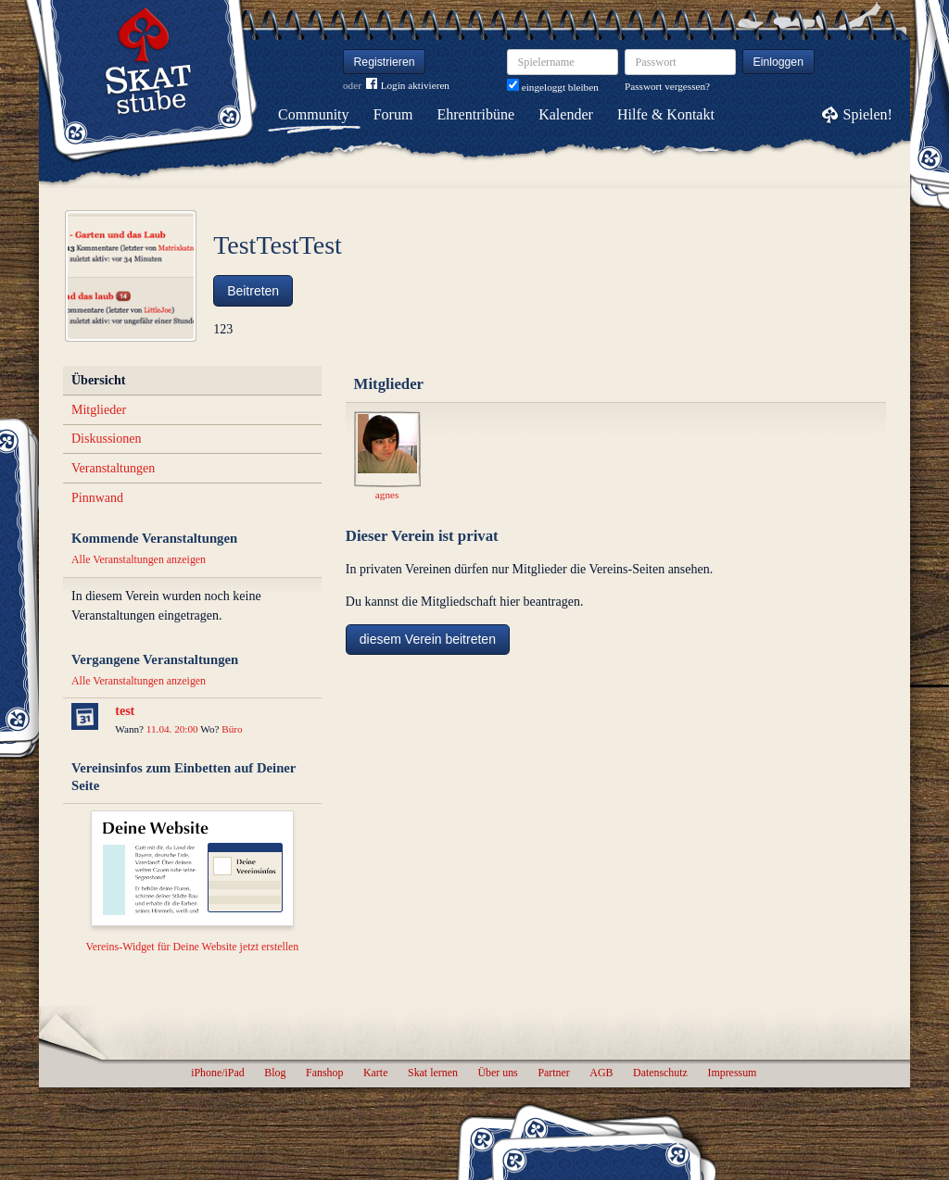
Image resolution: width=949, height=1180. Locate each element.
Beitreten (253, 290)
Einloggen (778, 62)
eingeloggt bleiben (553, 87)
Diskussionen (106, 439)
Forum (393, 114)
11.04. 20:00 (172, 728)
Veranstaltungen (113, 468)
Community (313, 114)
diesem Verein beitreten (428, 639)
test (124, 711)
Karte (375, 1072)
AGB (601, 1072)
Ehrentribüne (476, 114)
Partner (553, 1072)
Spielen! (867, 114)
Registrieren (384, 62)
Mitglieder (98, 410)
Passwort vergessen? (667, 86)
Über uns (497, 1072)
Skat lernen (433, 1072)
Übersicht (98, 380)
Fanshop (324, 1072)
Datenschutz (660, 1072)
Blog (274, 1072)
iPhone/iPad (217, 1072)
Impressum (731, 1072)
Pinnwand (97, 498)
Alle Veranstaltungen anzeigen (138, 559)
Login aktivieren (407, 86)
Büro (231, 728)
